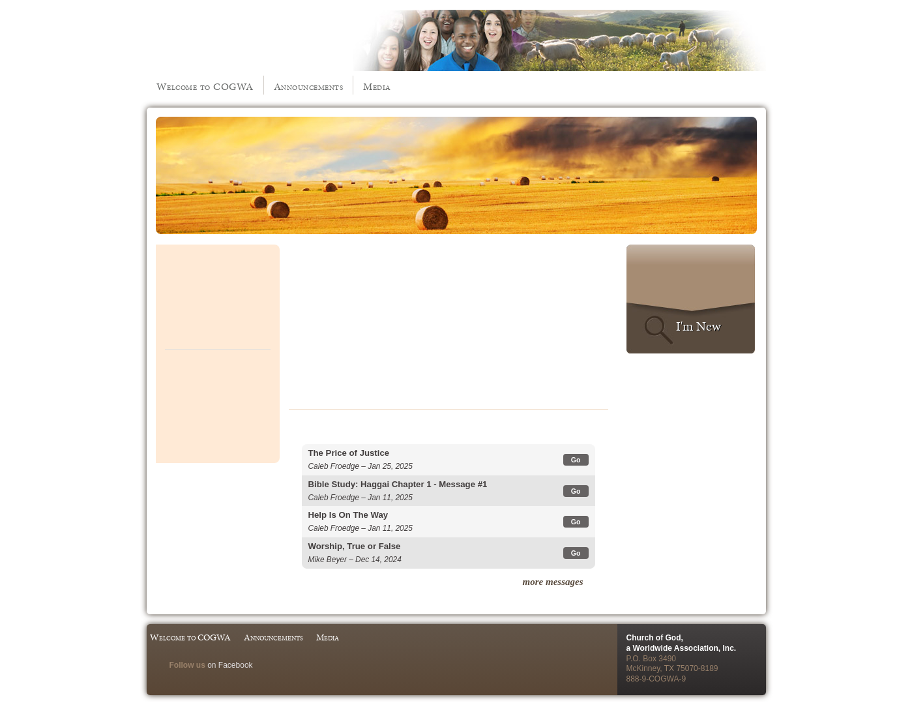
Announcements (309, 86)
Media (377, 86)
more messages (553, 581)
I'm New (698, 326)
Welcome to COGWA (205, 86)
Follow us (187, 665)
